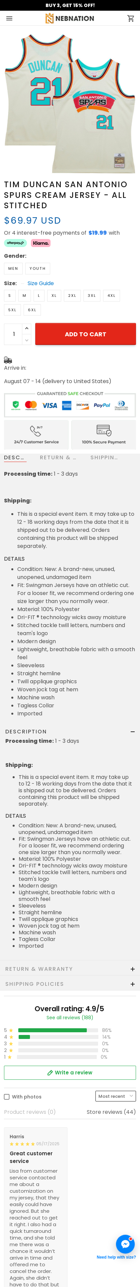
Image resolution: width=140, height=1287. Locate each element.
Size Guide (41, 260)
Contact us (18, 1207)
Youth (38, 245)
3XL (92, 272)
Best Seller (18, 1267)
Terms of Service (26, 1148)
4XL (111, 272)
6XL (32, 286)
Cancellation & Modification (40, 1228)
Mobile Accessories (29, 1277)
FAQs (11, 1217)
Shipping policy (23, 1168)
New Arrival (19, 1257)
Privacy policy (22, 1158)
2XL (72, 272)
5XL (12, 286)
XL (54, 272)
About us (15, 1138)
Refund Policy (21, 1178)
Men (13, 245)
